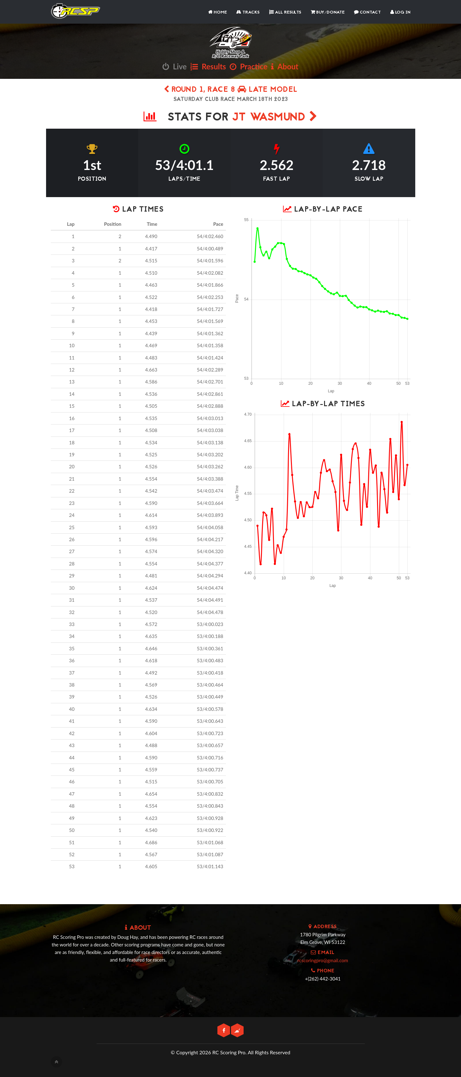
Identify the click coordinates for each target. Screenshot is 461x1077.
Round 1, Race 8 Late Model (231, 90)
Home (217, 12)
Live (174, 66)
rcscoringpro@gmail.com (323, 960)
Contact (367, 12)
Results (208, 66)
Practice (249, 66)
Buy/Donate (328, 12)
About (284, 66)
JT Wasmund (274, 117)
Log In (400, 12)
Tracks (248, 12)
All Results (285, 12)
